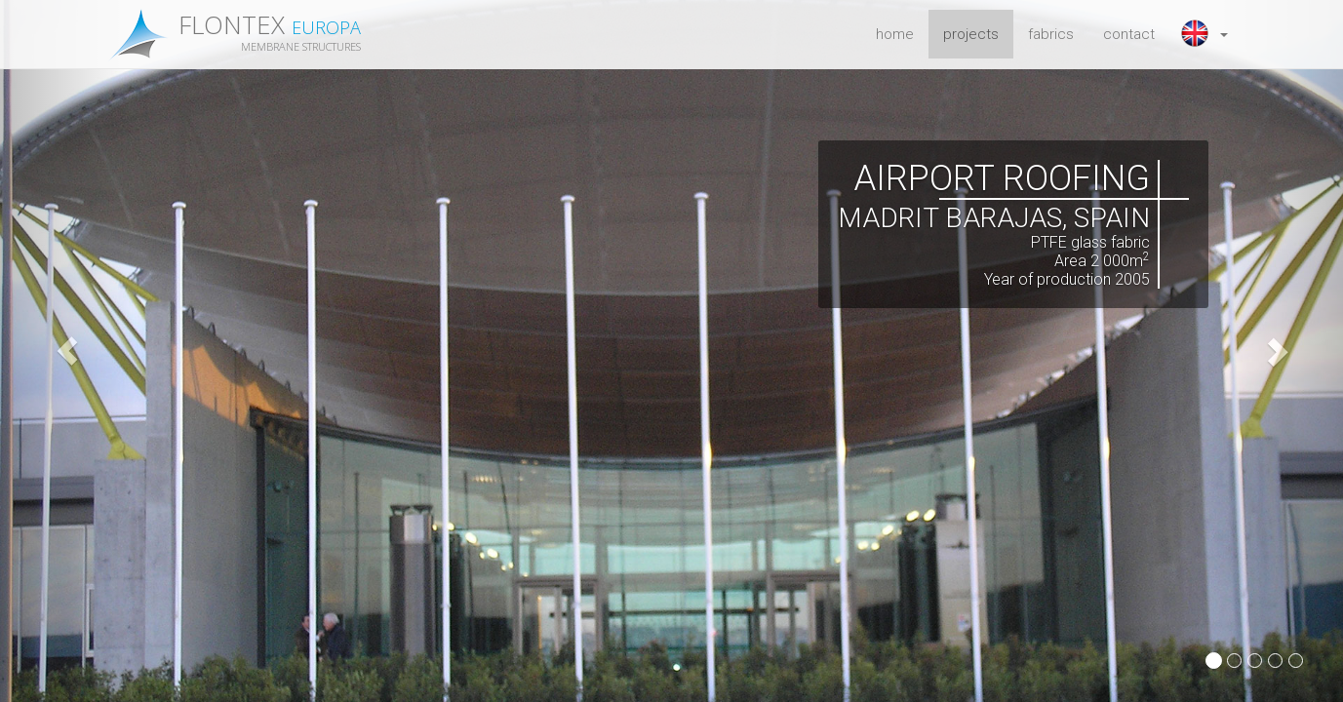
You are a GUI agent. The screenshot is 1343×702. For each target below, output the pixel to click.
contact (1129, 34)
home (895, 34)
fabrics (1051, 34)
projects (971, 34)
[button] (1206, 34)
